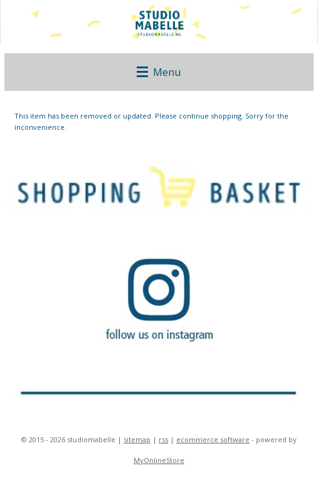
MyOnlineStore (159, 460)
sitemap (137, 439)
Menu (159, 72)
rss (163, 439)
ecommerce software (213, 439)
